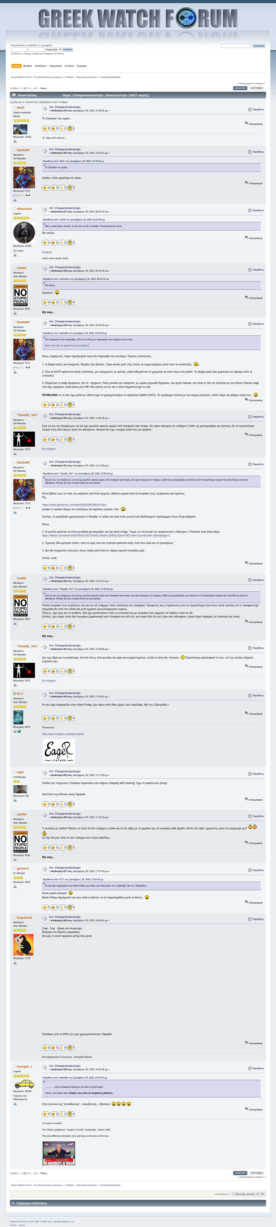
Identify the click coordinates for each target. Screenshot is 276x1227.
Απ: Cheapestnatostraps (65, 107)
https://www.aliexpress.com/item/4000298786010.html (74, 504)
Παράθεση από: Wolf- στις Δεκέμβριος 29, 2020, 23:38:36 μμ (73, 161)
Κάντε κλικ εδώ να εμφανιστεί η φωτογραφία (67, 345)
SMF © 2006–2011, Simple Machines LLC (55, 1221)
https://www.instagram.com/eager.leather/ (63, 734)
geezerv (23, 868)
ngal (20, 772)
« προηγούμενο (245, 83)
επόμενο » (260, 83)
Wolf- (21, 107)
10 (35, 88)
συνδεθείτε (32, 45)
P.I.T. (20, 693)
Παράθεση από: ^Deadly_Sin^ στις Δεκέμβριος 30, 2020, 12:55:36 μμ (78, 473)
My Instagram (49, 448)
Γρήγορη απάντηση (32, 1203)
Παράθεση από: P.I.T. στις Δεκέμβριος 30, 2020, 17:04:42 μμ (73, 879)
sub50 (21, 268)
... (32, 88)
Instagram (47, 252)
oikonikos (24, 209)
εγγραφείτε (46, 45)
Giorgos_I (24, 1066)
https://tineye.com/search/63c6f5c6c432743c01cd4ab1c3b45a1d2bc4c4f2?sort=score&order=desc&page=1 (106, 535)
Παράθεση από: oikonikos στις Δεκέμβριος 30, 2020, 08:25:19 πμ (76, 279)
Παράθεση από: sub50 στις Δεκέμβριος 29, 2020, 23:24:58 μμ (74, 219)
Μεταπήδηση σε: (222, 1194)
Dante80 (23, 150)
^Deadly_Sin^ (27, 415)
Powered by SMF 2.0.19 (21, 1221)
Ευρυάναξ (24, 917)
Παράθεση (258, 109)
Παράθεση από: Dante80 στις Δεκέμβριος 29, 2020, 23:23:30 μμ (75, 333)
